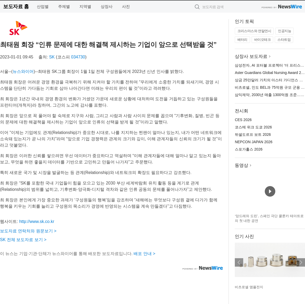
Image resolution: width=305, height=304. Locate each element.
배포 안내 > (144, 253)
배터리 (242, 40)
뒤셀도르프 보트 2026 (253, 134)
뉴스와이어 (23, 71)
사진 (126, 6)
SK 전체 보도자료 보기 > (23, 239)
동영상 (241, 165)
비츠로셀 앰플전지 (249, 287)
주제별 (64, 6)
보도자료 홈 (16, 6)
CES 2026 (243, 120)
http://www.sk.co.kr (36, 221)
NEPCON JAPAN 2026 (253, 142)
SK (52, 57)
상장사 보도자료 (251, 56)
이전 (239, 262)
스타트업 (284, 40)
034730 (78, 57)
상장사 (107, 6)
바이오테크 (262, 40)
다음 (301, 262)
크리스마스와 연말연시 (254, 31)
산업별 (43, 6)
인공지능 (284, 31)
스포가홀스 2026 (248, 149)
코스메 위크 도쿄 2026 (253, 127)
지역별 (85, 6)
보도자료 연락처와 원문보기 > (28, 231)
